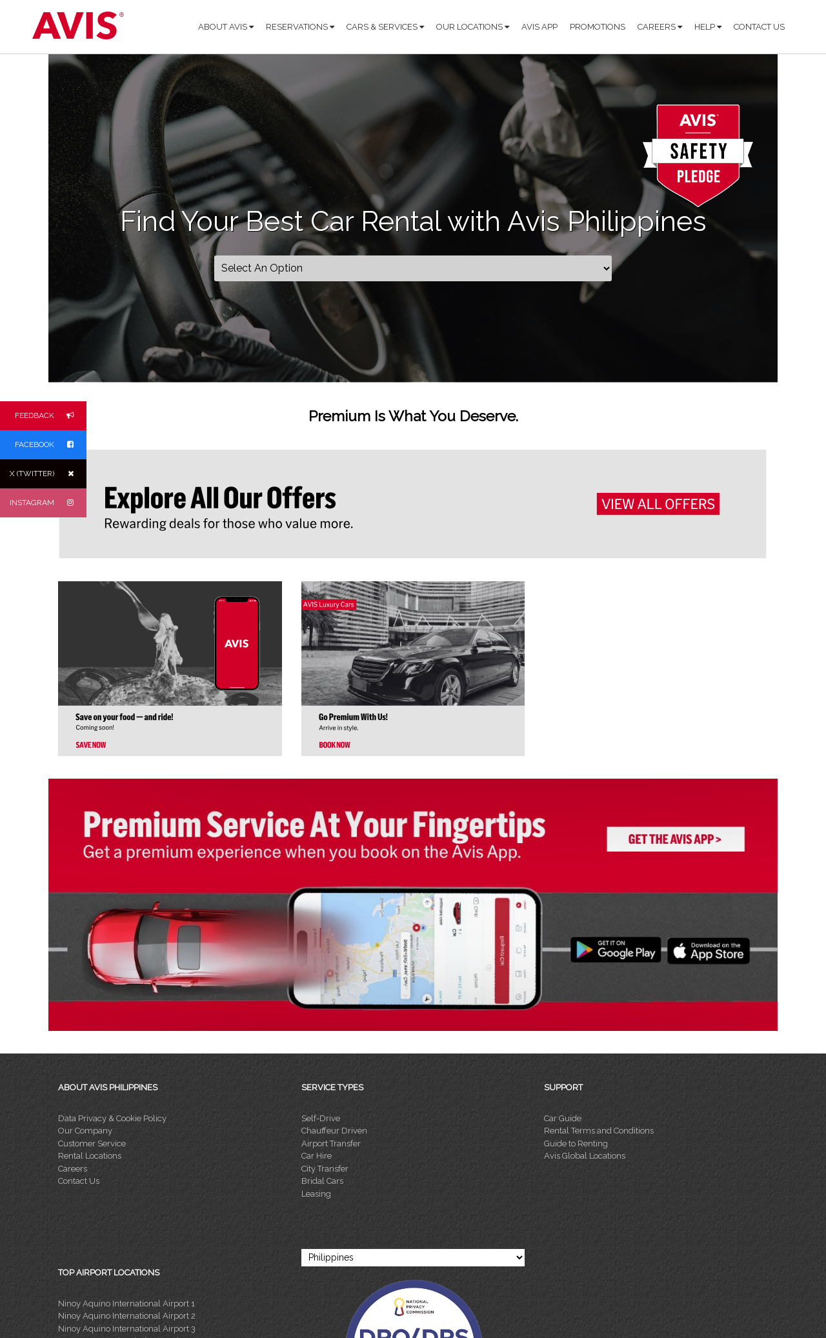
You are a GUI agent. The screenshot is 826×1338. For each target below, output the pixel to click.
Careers (72, 1168)
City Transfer (324, 1168)
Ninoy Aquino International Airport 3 (127, 1328)
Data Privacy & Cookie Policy (112, 1118)
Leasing (316, 1194)
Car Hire (316, 1156)
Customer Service (92, 1143)
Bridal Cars (322, 1181)
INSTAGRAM (48, 502)
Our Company (85, 1130)
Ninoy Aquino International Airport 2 (127, 1316)
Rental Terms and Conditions (599, 1130)
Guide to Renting (576, 1143)
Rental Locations (89, 1156)
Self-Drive (320, 1118)
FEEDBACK (50, 415)
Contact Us (78, 1181)
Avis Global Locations (584, 1156)
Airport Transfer (331, 1143)
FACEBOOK (50, 444)
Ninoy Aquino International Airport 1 (126, 1303)
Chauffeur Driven (334, 1130)
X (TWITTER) (48, 473)
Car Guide (562, 1118)
